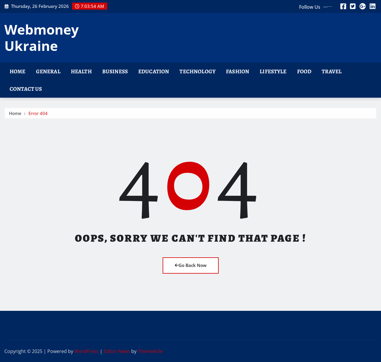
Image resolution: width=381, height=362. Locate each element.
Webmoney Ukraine (41, 37)
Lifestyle (273, 71)
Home (18, 71)
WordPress (86, 351)
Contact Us (26, 89)
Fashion (237, 71)
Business (115, 71)
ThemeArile (150, 351)
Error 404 (38, 114)
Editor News (117, 351)
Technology (197, 71)
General (48, 71)
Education (153, 71)
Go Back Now (190, 265)
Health (81, 71)
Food (304, 71)
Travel (332, 71)
